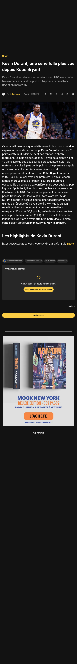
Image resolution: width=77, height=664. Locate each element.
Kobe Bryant (62, 261)
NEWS (5, 56)
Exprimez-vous (38, 315)
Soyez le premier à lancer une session (38, 289)
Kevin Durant (50, 261)
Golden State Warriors (34, 261)
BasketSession (15, 94)
